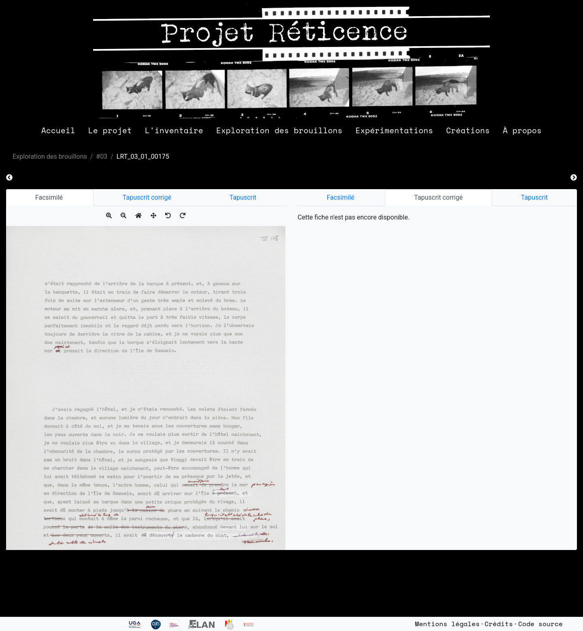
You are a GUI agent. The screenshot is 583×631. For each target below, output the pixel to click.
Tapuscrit (243, 197)
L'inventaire (174, 130)
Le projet (110, 130)
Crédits (499, 624)
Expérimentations (394, 130)
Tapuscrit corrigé (147, 197)
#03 (101, 156)
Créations (468, 130)
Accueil (58, 130)
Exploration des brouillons (279, 130)
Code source (540, 624)
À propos (522, 130)
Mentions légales (447, 624)
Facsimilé (49, 197)
